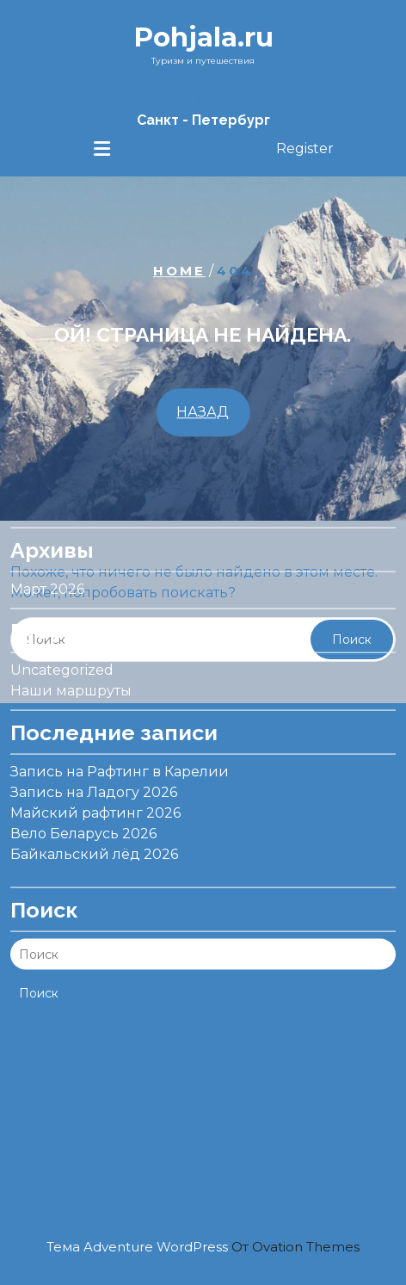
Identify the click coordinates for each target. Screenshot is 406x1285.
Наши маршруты (71, 629)
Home (179, 271)
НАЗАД (202, 412)
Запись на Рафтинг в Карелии (119, 710)
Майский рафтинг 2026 (95, 752)
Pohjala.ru (203, 37)
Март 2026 (47, 528)
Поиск (38, 932)
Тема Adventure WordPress (203, 1247)
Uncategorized (62, 609)
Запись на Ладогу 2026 (93, 731)
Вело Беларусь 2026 (83, 772)
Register (305, 148)
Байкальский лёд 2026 (94, 793)
